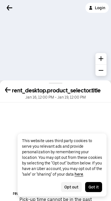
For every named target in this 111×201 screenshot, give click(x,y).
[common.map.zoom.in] (101, 58)
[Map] (55, 40)
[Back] (9, 8)
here (79, 174)
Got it (93, 187)
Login (97, 8)
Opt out (71, 187)
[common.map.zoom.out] (101, 70)
